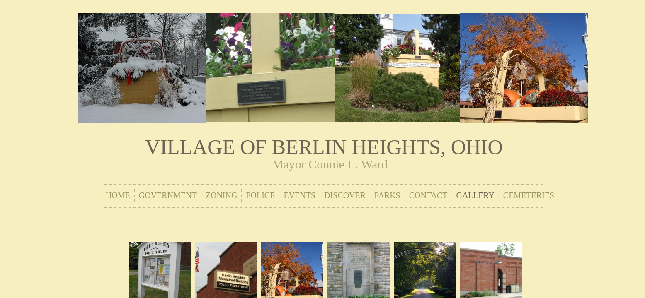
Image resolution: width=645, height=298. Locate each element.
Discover (345, 195)
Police (260, 195)
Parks (387, 195)
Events (299, 195)
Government (168, 195)
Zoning (222, 195)
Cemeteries (528, 195)
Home (118, 195)
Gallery (475, 195)
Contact (428, 195)
